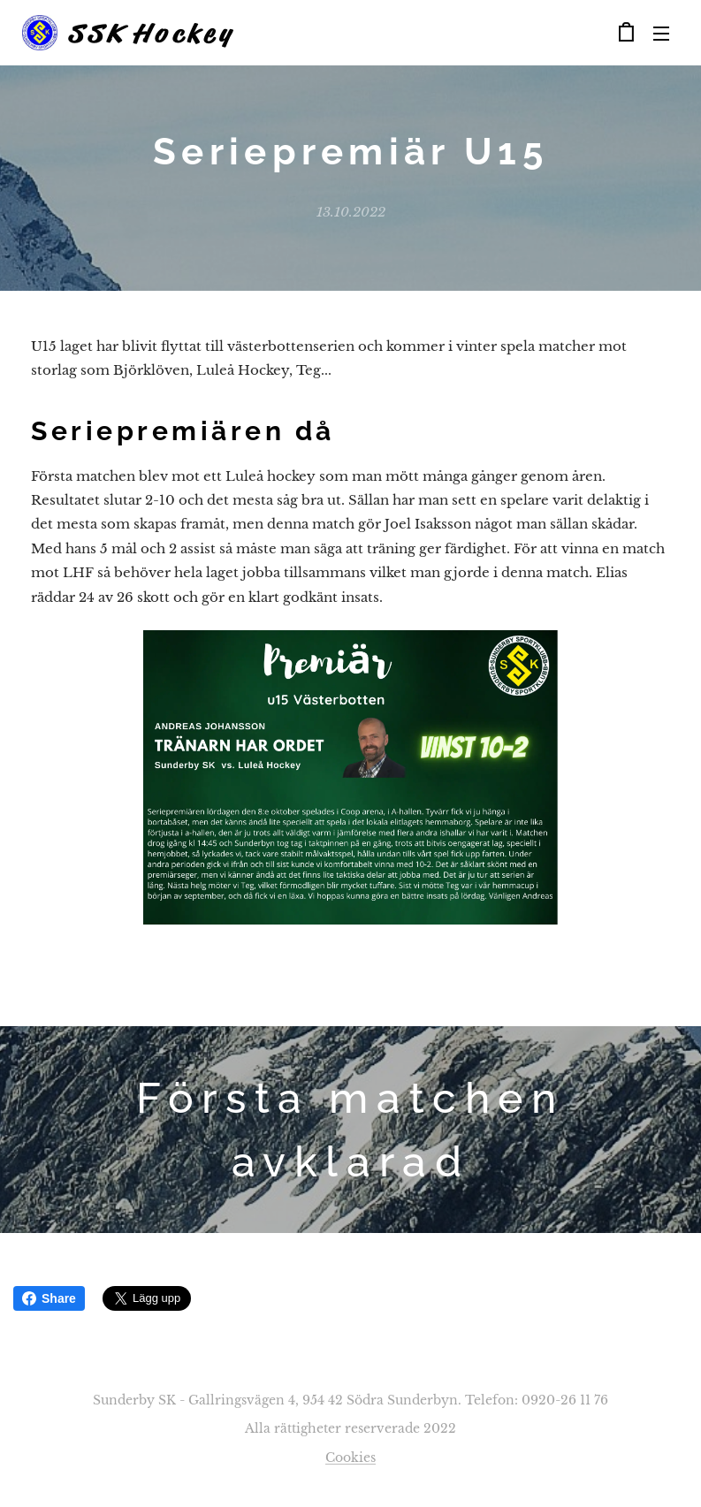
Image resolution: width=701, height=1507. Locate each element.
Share (49, 1298)
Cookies (350, 1457)
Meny (661, 33)
